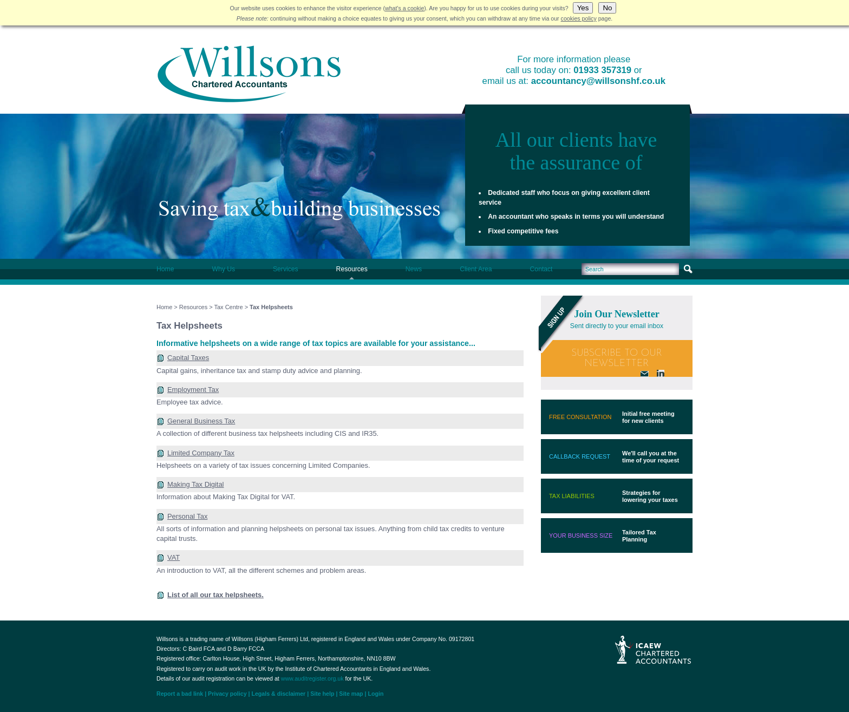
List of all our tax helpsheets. (215, 595)
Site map (351, 693)
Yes (583, 8)
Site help (322, 693)
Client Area (476, 269)
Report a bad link (179, 693)
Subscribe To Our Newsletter (616, 358)
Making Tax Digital (195, 484)
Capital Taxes (188, 358)
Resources (352, 269)
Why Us (223, 269)
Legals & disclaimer (278, 693)
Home (165, 269)
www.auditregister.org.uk (312, 678)
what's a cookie (404, 8)
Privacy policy (227, 693)
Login (376, 693)
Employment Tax (193, 390)
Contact (541, 269)
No (607, 8)
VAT (173, 557)
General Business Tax (201, 421)
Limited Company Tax (200, 453)
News (414, 269)
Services (285, 269)
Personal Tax (187, 516)
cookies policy (579, 18)
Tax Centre (228, 307)
